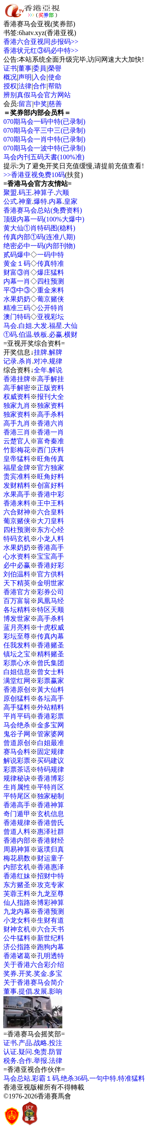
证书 (10, 68)
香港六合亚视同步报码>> (40, 41)
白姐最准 (50, 742)
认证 (10, 1051)
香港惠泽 (50, 867)
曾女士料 (50, 671)
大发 (40, 325)
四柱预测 (50, 281)
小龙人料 (50, 538)
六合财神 (16, 512)
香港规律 (16, 822)
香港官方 (16, 591)
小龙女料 (16, 920)
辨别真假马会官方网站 (37, 94)
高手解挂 (50, 378)
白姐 (25, 325)
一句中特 (102, 1078)
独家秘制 (50, 796)
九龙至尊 (50, 893)
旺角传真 (50, 458)
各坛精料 (16, 609)
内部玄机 (16, 867)
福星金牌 (16, 467)
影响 (55, 991)
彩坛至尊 (16, 636)
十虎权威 (50, 627)
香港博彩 (50, 778)
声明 (25, 77)
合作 (39, 86)
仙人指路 (16, 902)
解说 (55, 370)
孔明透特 (50, 955)
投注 (55, 1042)
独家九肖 (16, 405)
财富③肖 (16, 272)
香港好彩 (50, 565)
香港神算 (50, 804)
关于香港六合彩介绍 (33, 964)
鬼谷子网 (16, 733)
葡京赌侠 (50, 299)
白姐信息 (16, 671)
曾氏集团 (50, 662)
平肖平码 (16, 716)
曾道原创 (16, 742)
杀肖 (25, 361)
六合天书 (50, 929)
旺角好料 (50, 476)
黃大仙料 (50, 689)
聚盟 (10, 192)
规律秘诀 (16, 778)
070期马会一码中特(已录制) (44, 121)
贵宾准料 (16, 476)
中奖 (40, 103)
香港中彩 (50, 494)
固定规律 (50, 751)
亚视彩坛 (50, 316)
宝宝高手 (50, 556)
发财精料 (16, 485)
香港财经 (50, 840)
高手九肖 (16, 423)
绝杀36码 (74, 1078)
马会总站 (16, 1078)
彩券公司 (50, 591)
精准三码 (16, 307)
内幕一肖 (16, 281)
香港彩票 (50, 716)
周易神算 (16, 849)
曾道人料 (16, 831)
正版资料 (50, 387)
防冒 (55, 1051)
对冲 (40, 361)
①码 (10, 334)
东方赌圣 (16, 884)
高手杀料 (50, 414)
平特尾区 (16, 796)
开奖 (25, 973)
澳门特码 (16, 316)
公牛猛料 (16, 938)
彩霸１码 (45, 1078)
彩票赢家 (50, 680)
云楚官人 (16, 441)
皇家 (71, 201)
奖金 (40, 973)
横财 (71, 334)
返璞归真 (50, 849)
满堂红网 (16, 680)
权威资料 (16, 396)
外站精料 (50, 707)
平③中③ (16, 290)
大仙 (71, 325)
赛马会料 (16, 751)
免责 (40, 1051)
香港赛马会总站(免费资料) (42, 210)
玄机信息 (50, 813)
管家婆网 (50, 733)
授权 (10, 86)
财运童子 (50, 858)
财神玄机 (16, 929)
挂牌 (40, 352)
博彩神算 (50, 902)
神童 (25, 201)
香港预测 (50, 911)
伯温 (25, 334)
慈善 (55, 103)
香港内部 (16, 840)
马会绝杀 (16, 725)
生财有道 (50, 920)
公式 (10, 201)
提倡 (25, 991)
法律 (25, 86)
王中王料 (50, 503)
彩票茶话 (16, 769)
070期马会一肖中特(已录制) (44, 139)
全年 (40, 370)
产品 (25, 1042)
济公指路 (16, 947)
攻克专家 (50, 884)
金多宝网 (50, 725)
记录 (10, 361)
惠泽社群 (50, 831)
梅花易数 (16, 858)
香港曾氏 (50, 822)
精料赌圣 (50, 654)
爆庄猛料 (50, 272)
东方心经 (50, 529)
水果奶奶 (16, 299)
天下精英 (16, 583)
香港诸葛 (16, 955)
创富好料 (50, 485)
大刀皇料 (50, 520)
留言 (25, 103)
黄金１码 (16, 263)
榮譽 (55, 68)
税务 (10, 1060)
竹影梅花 (16, 449)
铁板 (40, 334)
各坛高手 (50, 698)
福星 (55, 325)
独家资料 (50, 405)
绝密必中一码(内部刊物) (39, 245)
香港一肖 (50, 432)
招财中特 (50, 876)
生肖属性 (16, 787)
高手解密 (16, 387)
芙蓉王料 (16, 893)
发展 (40, 991)
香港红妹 (16, 876)
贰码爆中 (16, 254)
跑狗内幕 (50, 947)
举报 (40, 1060)
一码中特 (50, 254)
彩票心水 (16, 662)
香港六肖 (50, 423)
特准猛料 (131, 1078)
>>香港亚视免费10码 (34, 174)
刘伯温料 (16, 574)
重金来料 (50, 290)
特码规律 (50, 769)
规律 (55, 361)
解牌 (55, 352)
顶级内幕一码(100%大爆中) (43, 219)
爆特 (40, 201)
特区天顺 (50, 609)
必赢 (55, 334)
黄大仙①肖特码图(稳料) (39, 228)
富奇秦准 (50, 441)
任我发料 (16, 645)
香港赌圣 (50, 645)
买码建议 (50, 760)
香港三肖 (16, 432)
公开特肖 (50, 307)
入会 (39, 77)
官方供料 (50, 574)
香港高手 (50, 547)
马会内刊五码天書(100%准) (43, 157)
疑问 (25, 1051)
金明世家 (50, 583)
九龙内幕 (16, 911)
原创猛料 (16, 698)
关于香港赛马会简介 (33, 982)
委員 (39, 68)
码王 (25, 192)
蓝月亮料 (16, 627)
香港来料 (16, 503)
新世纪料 (50, 938)
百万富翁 (16, 600)
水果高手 (16, 494)
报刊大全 (50, 396)
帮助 (55, 86)
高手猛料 (16, 707)
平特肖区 (50, 787)
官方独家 (50, 467)
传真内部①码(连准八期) (39, 236)
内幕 (55, 201)
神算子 (44, 192)
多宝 (55, 973)
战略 (40, 1042)
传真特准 (50, 263)
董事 (25, 68)
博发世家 (16, 618)
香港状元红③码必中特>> (40, 50)
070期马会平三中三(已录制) (44, 130)
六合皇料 (50, 512)
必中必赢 (16, 565)
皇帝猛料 (16, 458)
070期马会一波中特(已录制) (44, 148)
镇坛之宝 (16, 654)
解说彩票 (16, 760)
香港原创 (16, 689)
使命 (55, 77)
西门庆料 (50, 449)
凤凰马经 (50, 600)
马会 (10, 325)
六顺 (62, 192)
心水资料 (16, 556)
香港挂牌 (16, 378)
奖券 (10, 973)
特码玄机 (16, 538)
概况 (10, 77)
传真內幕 (50, 636)
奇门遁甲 (16, 813)
